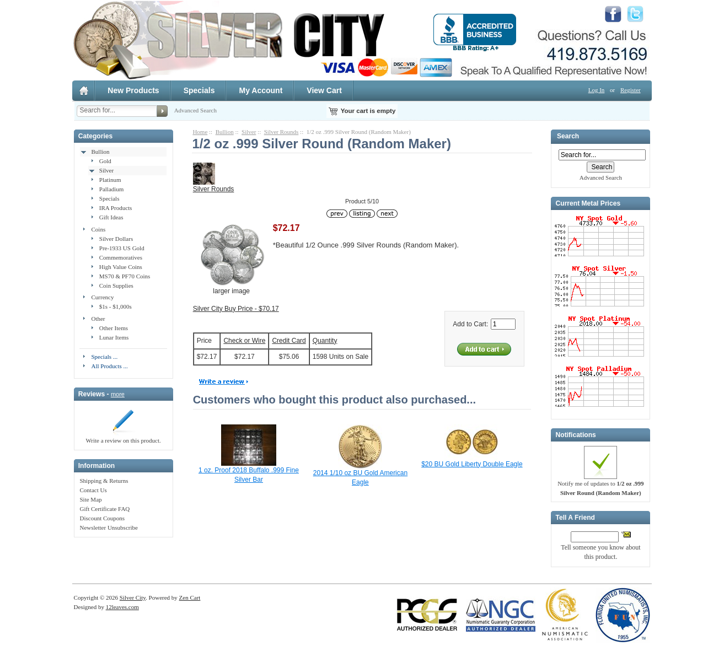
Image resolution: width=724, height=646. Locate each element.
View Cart (324, 90)
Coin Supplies (116, 285)
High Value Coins (120, 266)
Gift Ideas (111, 217)
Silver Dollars (116, 238)
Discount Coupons (102, 518)
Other (98, 318)
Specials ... (104, 356)
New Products (133, 90)
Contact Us (92, 490)
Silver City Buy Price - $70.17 (236, 309)
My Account (260, 90)
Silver (106, 170)
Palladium (111, 189)
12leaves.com (122, 607)
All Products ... (109, 366)
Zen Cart (190, 597)
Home (199, 131)
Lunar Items (113, 337)
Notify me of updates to (600, 484)
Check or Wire (244, 340)
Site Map (90, 499)
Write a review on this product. (122, 437)
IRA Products (115, 207)
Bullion (100, 151)
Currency (102, 297)
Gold (105, 161)
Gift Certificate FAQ (104, 508)
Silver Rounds (281, 131)
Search (568, 137)
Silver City (133, 597)
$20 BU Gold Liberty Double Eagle (471, 464)
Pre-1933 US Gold (121, 248)
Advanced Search (195, 110)
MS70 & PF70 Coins (125, 276)
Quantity (325, 340)
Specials (199, 90)
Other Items (113, 328)
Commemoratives (120, 257)
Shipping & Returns (103, 480)
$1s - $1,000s (115, 306)
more (118, 394)
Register (630, 90)
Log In (596, 90)
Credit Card (288, 340)
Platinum (110, 179)
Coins (98, 229)
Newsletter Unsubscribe (108, 527)
